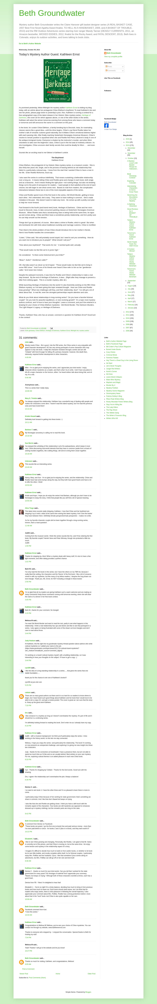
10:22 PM (28, 832)
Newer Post (24, 974)
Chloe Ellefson (40, 330)
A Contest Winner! (131, 250)
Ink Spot (109, 363)
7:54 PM (28, 937)
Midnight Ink (74, 330)
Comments (111, 71)
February (131, 305)
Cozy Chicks (110, 352)
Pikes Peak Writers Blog (115, 399)
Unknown (28, 461)
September (132, 281)
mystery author (84, 330)
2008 (128, 324)
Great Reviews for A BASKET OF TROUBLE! (132, 213)
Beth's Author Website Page (116, 341)
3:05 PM (28, 600)
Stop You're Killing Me (114, 404)
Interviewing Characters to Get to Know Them (132, 189)
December (131, 148)
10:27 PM (28, 951)
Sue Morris (29, 443)
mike (27, 342)
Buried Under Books (113, 349)
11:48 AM (28, 526)
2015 (128, 139)
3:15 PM (28, 613)
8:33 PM (28, 759)
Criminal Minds (111, 355)
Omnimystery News (113, 393)
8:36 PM (28, 780)
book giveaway (30, 330)
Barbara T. (29, 430)
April (129, 298)
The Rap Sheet (111, 410)
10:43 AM (28, 915)
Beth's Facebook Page (114, 344)
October (131, 158)
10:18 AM (28, 436)
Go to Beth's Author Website (30, 44)
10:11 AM (28, 422)
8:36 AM (28, 861)
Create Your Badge (110, 129)
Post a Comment (28, 969)
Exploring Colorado (131, 182)
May (129, 295)
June (130, 292)
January (131, 308)
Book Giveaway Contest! (131, 176)
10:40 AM (28, 467)
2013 (128, 145)
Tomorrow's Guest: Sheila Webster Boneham (131, 273)
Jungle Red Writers (113, 369)
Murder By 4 (110, 385)
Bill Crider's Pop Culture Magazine (118, 347)
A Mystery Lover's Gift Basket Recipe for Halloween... (132, 166)
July (129, 289)
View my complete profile (113, 57)
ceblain (28, 692)
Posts (109, 67)
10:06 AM (28, 899)
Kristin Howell (30, 416)
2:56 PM (28, 582)
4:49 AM (28, 357)
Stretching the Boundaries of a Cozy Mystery (132, 198)
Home (58, 974)
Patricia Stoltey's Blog (114, 396)
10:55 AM (28, 501)
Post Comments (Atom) (37, 978)
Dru (26, 713)
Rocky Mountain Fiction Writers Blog (119, 402)
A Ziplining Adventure (132, 205)
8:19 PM (28, 726)
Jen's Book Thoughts (113, 366)
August (130, 286)
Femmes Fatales (112, 358)
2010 (128, 318)
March (130, 302)
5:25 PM (28, 685)
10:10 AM (28, 409)
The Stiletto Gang (112, 413)
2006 (128, 331)
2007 (128, 328)
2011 (128, 315)
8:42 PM (28, 814)
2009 (128, 321)
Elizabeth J (29, 839)
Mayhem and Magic (113, 382)
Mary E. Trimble (31, 398)
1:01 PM (28, 562)
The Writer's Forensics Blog (116, 415)
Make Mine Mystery (113, 380)
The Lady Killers (112, 407)
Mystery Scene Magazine (115, 391)
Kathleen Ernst (71, 108)
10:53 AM (28, 485)
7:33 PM (28, 705)
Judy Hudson (30, 641)
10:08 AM (28, 391)
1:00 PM (28, 546)
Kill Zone (109, 374)
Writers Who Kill (112, 418)
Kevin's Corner (111, 371)
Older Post (91, 974)
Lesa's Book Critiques (114, 377)
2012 (128, 312)
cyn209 (28, 668)
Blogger (88, 992)
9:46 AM (28, 378)
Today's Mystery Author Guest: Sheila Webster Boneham (131, 260)
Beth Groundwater (52, 13)
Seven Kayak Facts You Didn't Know (132, 244)
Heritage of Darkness (52, 330)
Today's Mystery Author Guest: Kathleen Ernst (131, 225)
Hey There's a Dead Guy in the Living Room (122, 360)
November (131, 153)
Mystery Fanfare (112, 388)
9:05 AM (28, 964)
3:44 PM (28, 633)
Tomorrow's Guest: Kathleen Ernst (131, 236)
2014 (128, 142)
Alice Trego (29, 508)
